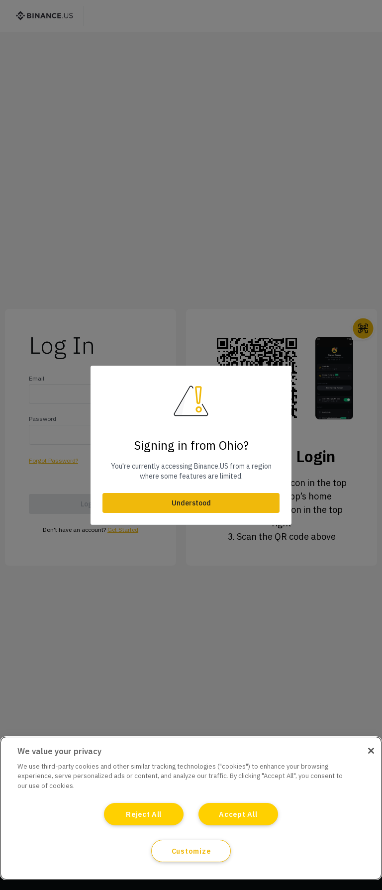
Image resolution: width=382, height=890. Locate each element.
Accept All (238, 814)
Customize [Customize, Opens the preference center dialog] (191, 851)
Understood (191, 502)
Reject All (144, 814)
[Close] (371, 751)
